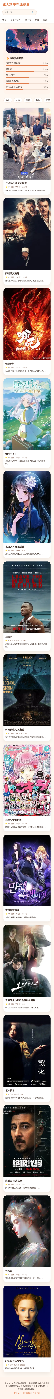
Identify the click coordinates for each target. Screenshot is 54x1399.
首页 (4, 20)
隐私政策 (27, 1393)
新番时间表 (16, 20)
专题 (37, 20)
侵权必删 (36, 1393)
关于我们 (17, 1393)
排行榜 (28, 20)
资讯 (45, 20)
